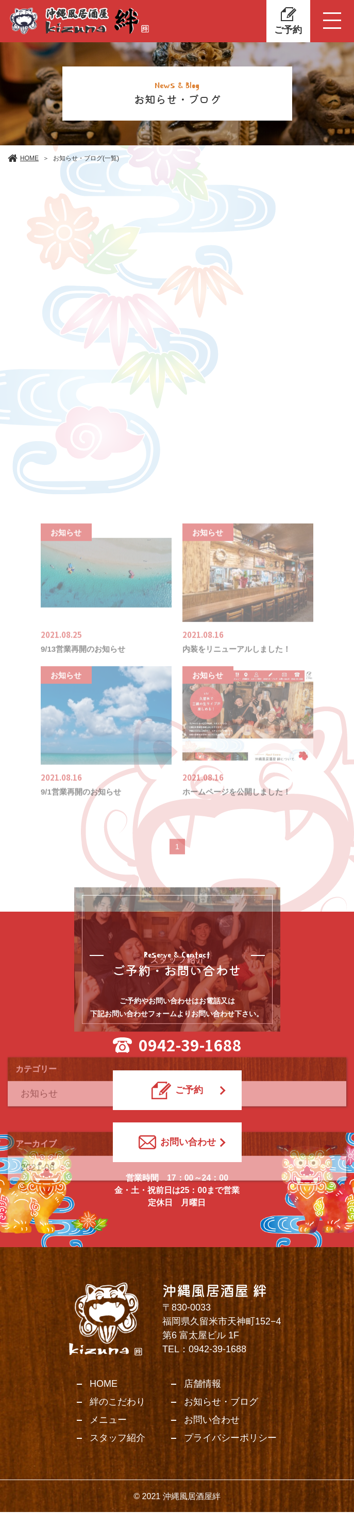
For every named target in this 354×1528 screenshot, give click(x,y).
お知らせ (39, 1277)
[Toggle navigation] (332, 21)
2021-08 (38, 1351)
